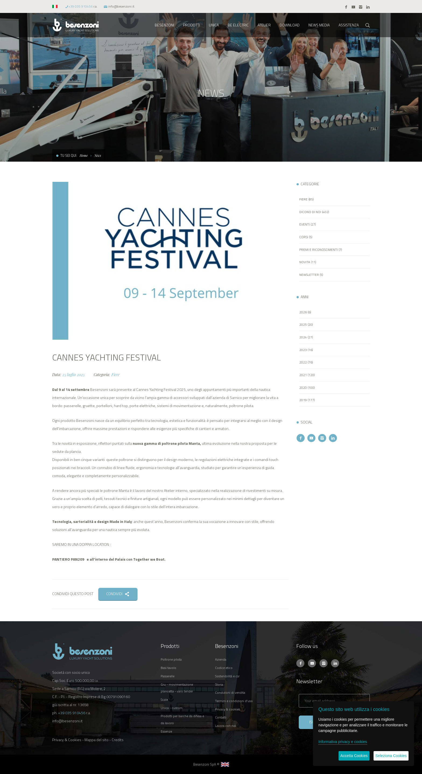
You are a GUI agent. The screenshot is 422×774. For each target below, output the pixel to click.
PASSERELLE (167, 676)
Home (84, 155)
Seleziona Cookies (391, 756)
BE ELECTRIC (238, 25)
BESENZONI (164, 25)
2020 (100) (307, 387)
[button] (55, 6)
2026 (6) (305, 312)
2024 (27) (306, 337)
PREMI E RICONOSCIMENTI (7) (320, 249)
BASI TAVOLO (168, 667)
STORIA (219, 684)
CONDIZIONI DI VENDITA (230, 692)
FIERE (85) (306, 199)
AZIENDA (220, 659)
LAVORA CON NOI (225, 725)
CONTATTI (220, 717)
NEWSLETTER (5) (311, 274)
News (97, 155)
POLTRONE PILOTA (171, 659)
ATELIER (264, 25)
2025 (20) (306, 324)
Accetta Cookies (354, 756)
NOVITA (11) (307, 262)
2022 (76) (306, 362)
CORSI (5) (305, 237)
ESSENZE (166, 731)
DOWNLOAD (290, 25)
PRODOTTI (191, 25)
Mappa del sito (96, 739)
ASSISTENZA (349, 25)
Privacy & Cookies (66, 739)
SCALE (164, 699)
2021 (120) (307, 374)
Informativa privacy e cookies (342, 742)
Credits (118, 739)
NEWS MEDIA (319, 25)
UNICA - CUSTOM (171, 707)
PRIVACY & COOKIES (227, 709)
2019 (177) (307, 399)
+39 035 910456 (80, 6)
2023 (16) (306, 349)
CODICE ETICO (224, 667)
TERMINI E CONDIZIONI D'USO (234, 700)
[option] (170, 261)
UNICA (214, 25)
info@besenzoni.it (121, 6)
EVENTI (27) (307, 224)
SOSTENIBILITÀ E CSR (227, 676)
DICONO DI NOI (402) (314, 211)
